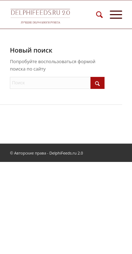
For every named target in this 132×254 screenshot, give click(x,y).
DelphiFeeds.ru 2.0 (66, 153)
